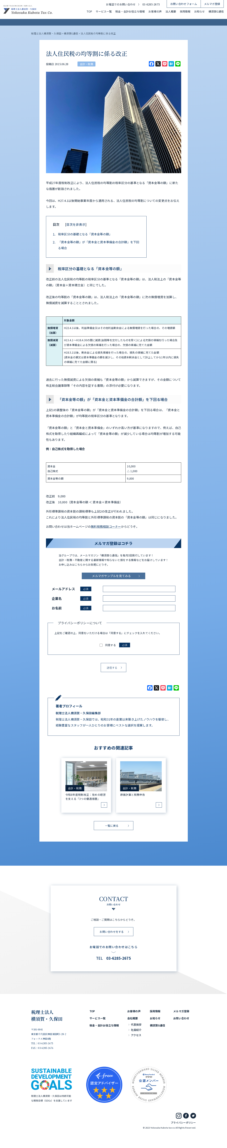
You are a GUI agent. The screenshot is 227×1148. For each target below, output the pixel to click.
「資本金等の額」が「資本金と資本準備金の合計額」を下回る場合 (96, 245)
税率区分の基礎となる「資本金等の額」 (82, 234)
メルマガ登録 (212, 4)
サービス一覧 (104, 11)
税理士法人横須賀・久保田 (47, 1015)
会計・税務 (86, 64)
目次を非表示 (75, 224)
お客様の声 (155, 11)
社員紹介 (136, 1030)
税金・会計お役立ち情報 (130, 11)
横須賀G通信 (216, 11)
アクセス (136, 1035)
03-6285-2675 (151, 4)
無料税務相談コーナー (106, 526)
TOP (89, 11)
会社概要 (132, 1018)
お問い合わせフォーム (183, 4)
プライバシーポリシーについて (80, 623)
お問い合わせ (181, 1018)
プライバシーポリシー (183, 1122)
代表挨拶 (136, 1024)
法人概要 (171, 11)
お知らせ (199, 11)
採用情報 (185, 11)
